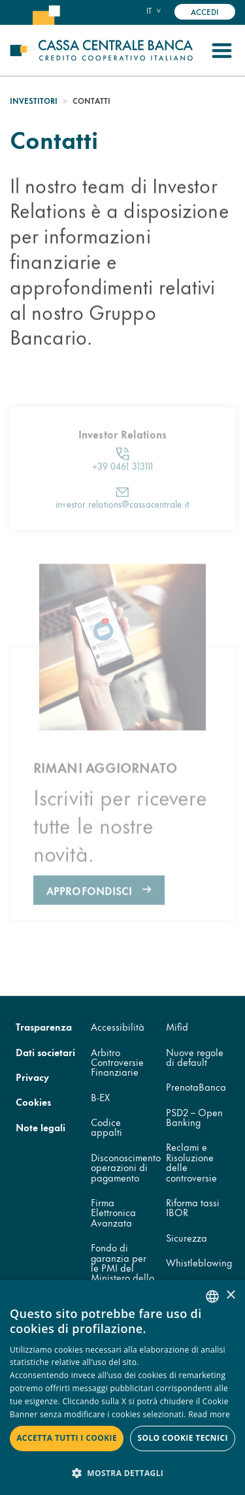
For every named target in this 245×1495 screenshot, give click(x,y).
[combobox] (212, 1296)
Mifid (177, 1026)
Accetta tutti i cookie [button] (66, 1437)
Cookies (33, 1101)
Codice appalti (106, 1126)
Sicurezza (186, 1237)
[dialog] (122, 1387)
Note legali (40, 1126)
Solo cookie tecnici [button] (182, 1437)
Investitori (33, 100)
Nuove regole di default (194, 1056)
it (149, 10)
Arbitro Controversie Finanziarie (117, 1062)
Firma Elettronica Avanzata (113, 1212)
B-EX (100, 1096)
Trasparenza (44, 1026)
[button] (122, 1472)
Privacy (32, 1076)
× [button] (230, 1295)
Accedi (205, 11)
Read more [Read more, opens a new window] (209, 1414)
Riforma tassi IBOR (193, 1207)
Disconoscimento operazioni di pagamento (126, 1167)
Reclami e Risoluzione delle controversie (191, 1161)
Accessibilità (117, 1026)
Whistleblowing (199, 1262)
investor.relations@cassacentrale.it (122, 535)
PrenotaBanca (196, 1086)
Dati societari (45, 1051)
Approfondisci (89, 922)
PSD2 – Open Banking (194, 1116)
